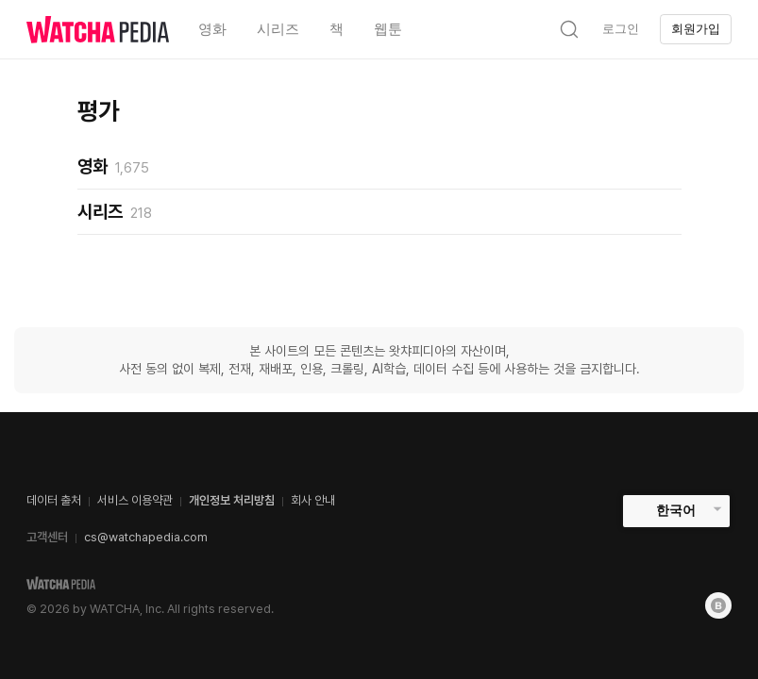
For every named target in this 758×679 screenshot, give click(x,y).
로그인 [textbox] (620, 29)
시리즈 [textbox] (278, 29)
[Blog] (718, 605)
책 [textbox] (336, 29)
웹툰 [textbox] (388, 29)
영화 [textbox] (212, 29)
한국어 (676, 510)
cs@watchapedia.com (146, 537)
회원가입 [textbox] (695, 29)
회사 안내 (313, 500)
